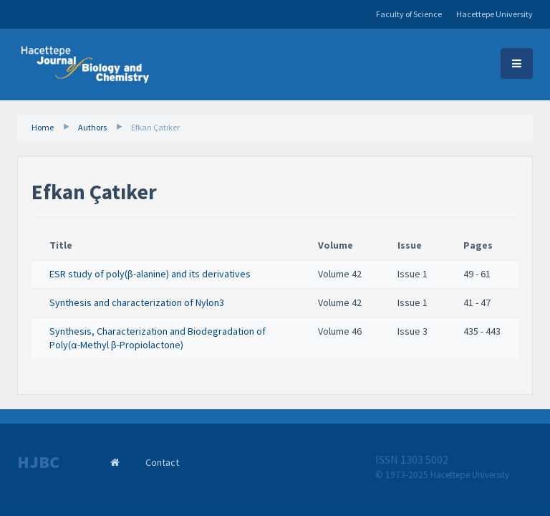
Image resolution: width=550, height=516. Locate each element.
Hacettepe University (494, 14)
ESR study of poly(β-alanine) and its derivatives (150, 273)
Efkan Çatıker (155, 127)
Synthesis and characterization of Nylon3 (136, 302)
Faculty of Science (409, 14)
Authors (92, 127)
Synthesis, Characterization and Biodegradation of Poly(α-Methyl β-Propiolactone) (157, 338)
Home (43, 127)
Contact (162, 462)
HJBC (38, 462)
